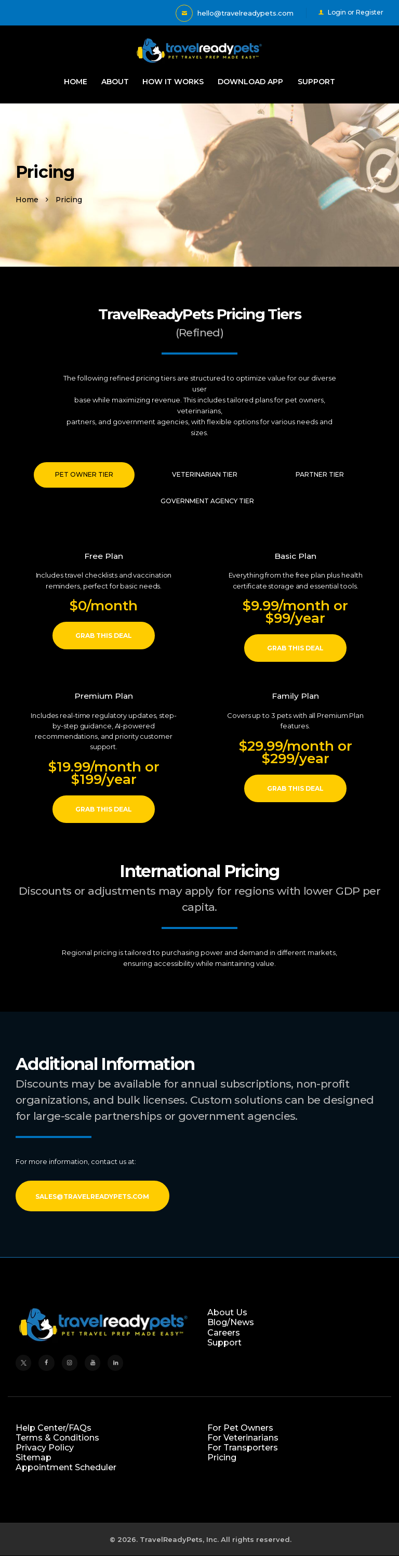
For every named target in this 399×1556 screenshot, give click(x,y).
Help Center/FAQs (53, 1428)
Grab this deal (103, 635)
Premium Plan (103, 696)
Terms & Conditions (57, 1438)
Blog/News (230, 1322)
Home (27, 199)
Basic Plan (295, 556)
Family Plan (295, 696)
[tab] (84, 475)
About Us (227, 1312)
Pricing (221, 1457)
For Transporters (242, 1448)
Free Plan (103, 556)
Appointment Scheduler (66, 1467)
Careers (223, 1333)
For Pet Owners (240, 1428)
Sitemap (33, 1457)
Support (224, 1343)
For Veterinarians (242, 1438)
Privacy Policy (45, 1448)
